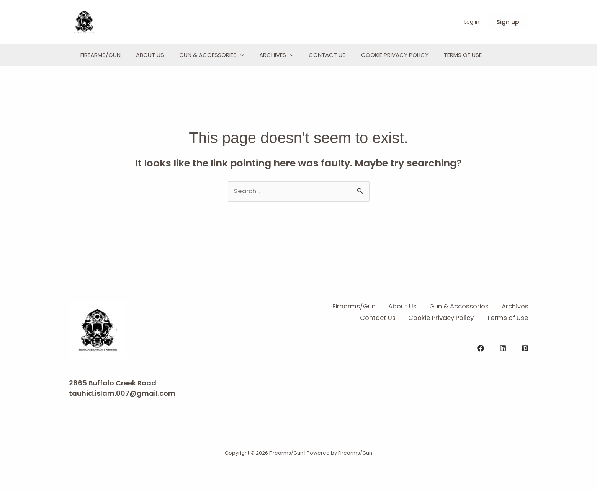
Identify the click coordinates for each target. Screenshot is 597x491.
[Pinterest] (525, 371)
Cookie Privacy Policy (437, 55)
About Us (161, 55)
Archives (303, 55)
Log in (471, 22)
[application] (259, 55)
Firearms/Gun (104, 55)
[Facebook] (480, 371)
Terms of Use (103, 69)
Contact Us (361, 55)
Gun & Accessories (230, 55)
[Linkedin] (502, 371)
